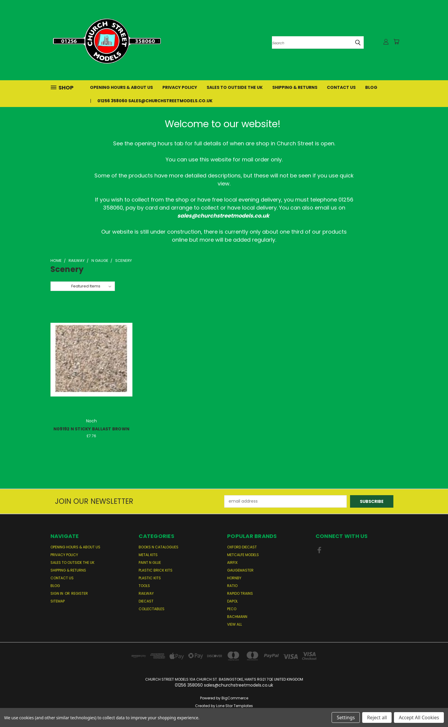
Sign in (57, 593)
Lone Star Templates (234, 705)
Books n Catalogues (158, 547)
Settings (346, 717)
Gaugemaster (240, 570)
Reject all (377, 717)
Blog (371, 87)
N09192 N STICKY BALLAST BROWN (91, 429)
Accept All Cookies (419, 717)
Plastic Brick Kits (155, 570)
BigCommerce (234, 698)
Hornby (234, 577)
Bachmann (237, 616)
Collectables (151, 608)
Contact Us (341, 87)
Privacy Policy (179, 87)
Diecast (146, 601)
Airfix (232, 562)
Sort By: (61, 286)
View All (234, 624)
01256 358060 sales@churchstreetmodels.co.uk (155, 101)
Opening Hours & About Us (121, 87)
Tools (144, 585)
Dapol (232, 601)
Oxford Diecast (242, 547)
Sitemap (57, 601)
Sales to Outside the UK (235, 87)
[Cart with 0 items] (396, 42)
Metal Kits (148, 554)
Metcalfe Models (243, 554)
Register (79, 593)
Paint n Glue (150, 562)
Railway (146, 593)
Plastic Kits (150, 577)
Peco (231, 608)
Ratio (232, 585)
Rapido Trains (240, 593)
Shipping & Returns (294, 87)
